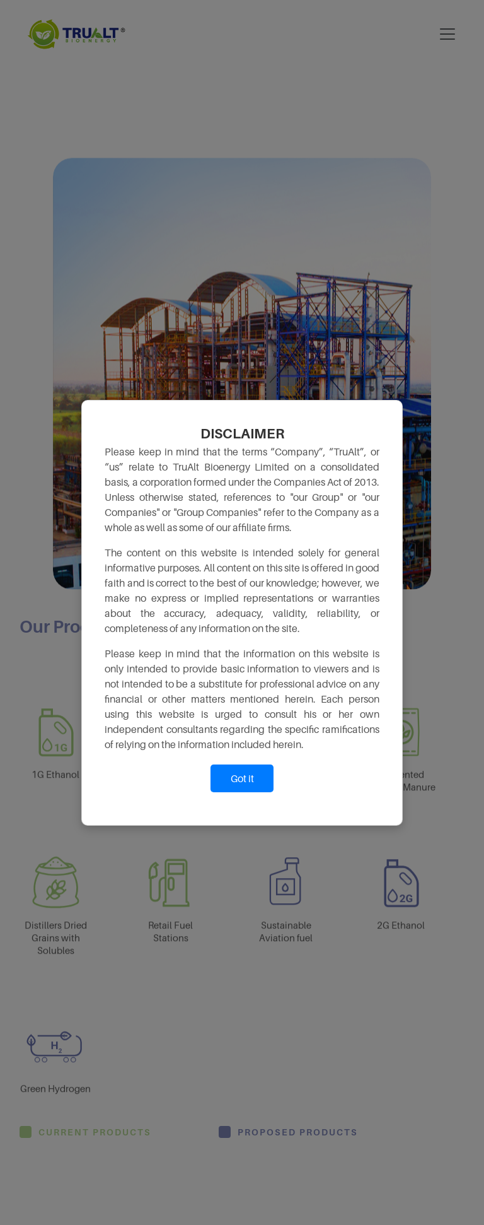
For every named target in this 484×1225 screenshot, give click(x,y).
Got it (242, 778)
